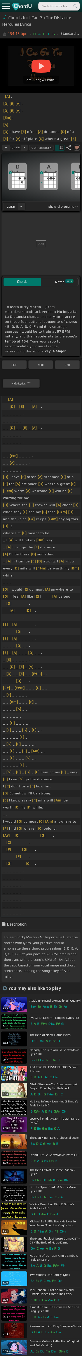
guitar (11, 206)
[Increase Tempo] (24, 148)
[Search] (75, 6)
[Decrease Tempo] (6, 148)
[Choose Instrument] (21, 206)
